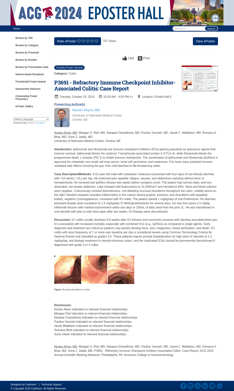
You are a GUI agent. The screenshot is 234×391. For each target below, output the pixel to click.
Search (211, 28)
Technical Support (51, 384)
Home (16, 28)
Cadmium (30, 384)
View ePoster (205, 41)
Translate (36, 122)
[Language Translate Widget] (31, 119)
